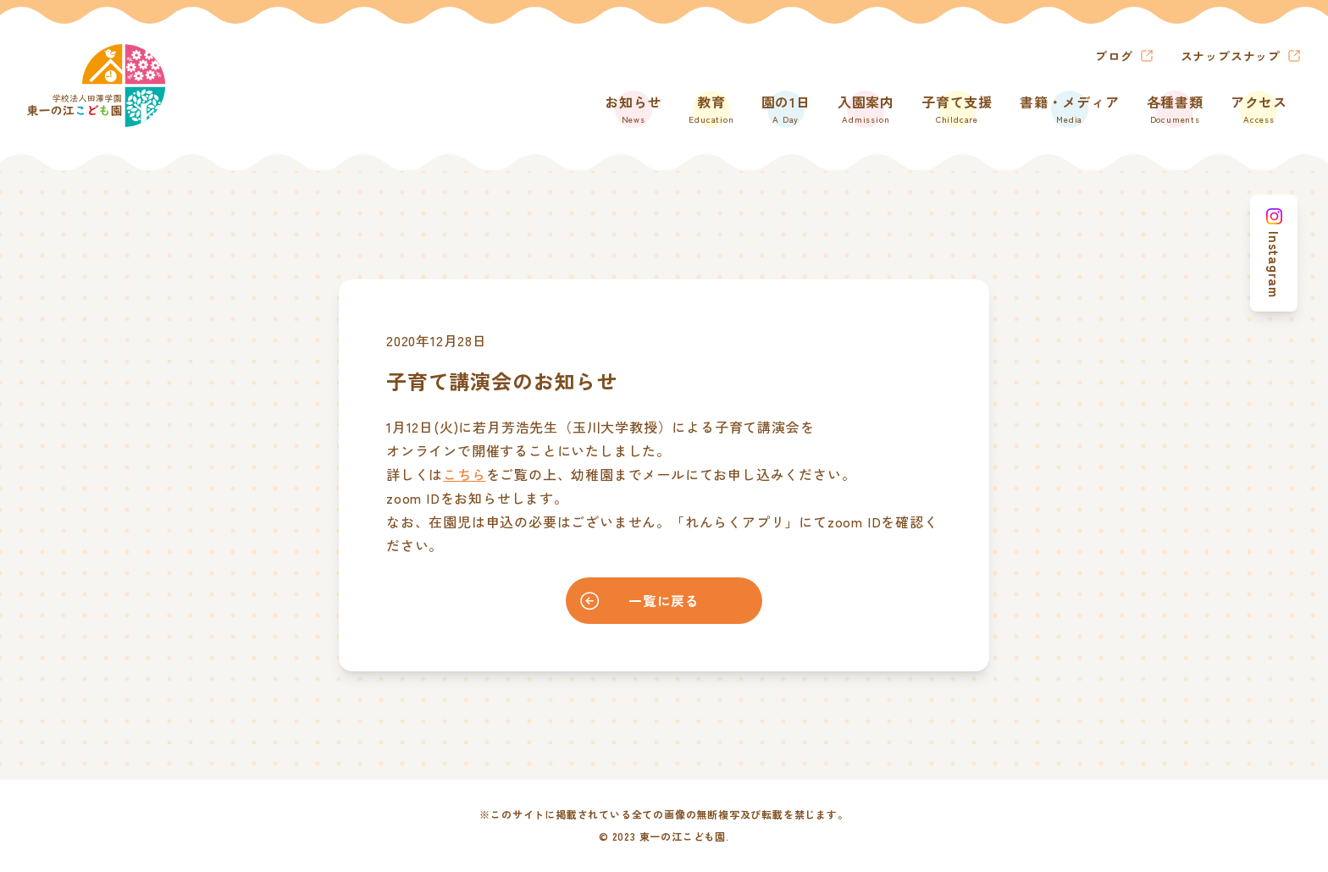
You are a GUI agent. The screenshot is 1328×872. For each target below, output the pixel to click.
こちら (464, 474)
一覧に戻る (636, 601)
